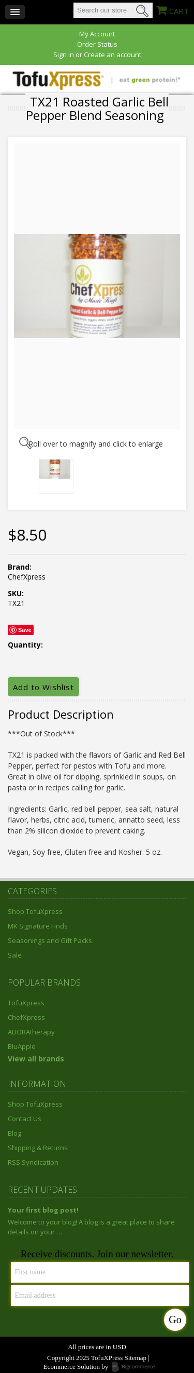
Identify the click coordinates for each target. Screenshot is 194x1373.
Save (25, 630)
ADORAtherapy (31, 1032)
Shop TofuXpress (35, 911)
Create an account (112, 55)
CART (179, 11)
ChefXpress (26, 1017)
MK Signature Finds (38, 926)
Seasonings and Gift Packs (50, 940)
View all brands (36, 1059)
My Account (97, 34)
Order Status (97, 44)
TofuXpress (26, 1002)
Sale (15, 955)
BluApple (22, 1046)
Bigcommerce (136, 1367)
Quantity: (25, 645)
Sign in (63, 55)
